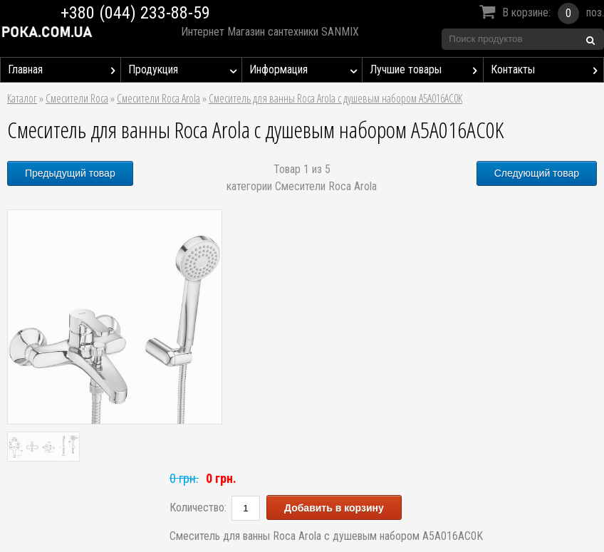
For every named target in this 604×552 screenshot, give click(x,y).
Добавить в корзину (334, 508)
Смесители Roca (77, 98)
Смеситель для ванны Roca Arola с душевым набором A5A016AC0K (335, 98)
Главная (64, 69)
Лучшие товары (426, 69)
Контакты (547, 69)
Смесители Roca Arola (158, 98)
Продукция (184, 69)
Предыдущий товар (70, 173)
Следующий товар (536, 173)
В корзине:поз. (539, 13)
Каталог (22, 98)
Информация (305, 69)
